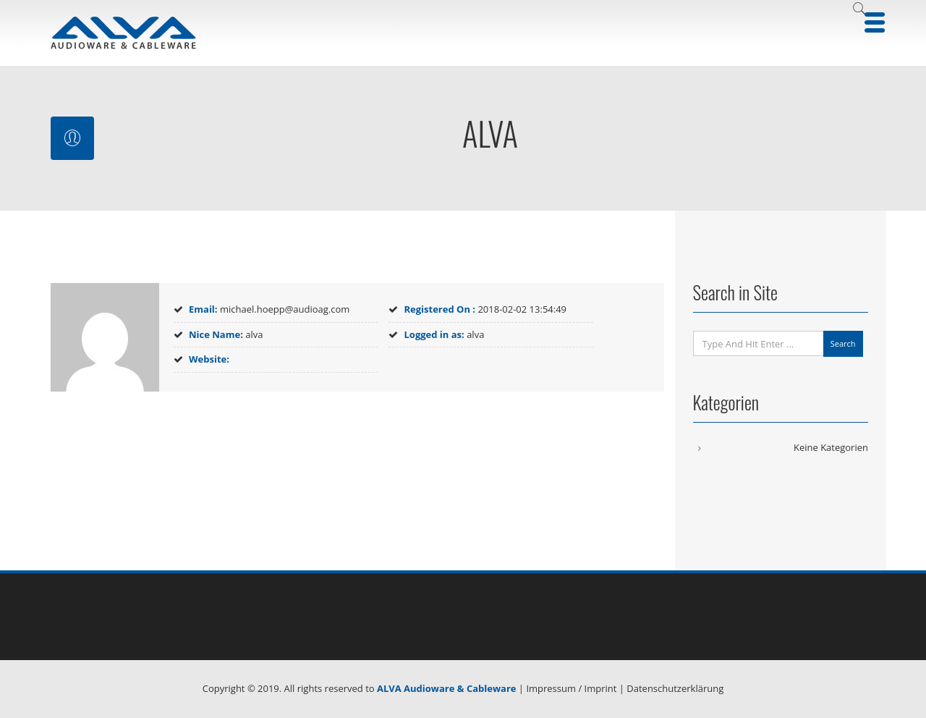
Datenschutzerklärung (674, 688)
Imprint (601, 688)
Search (843, 343)
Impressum (551, 688)
